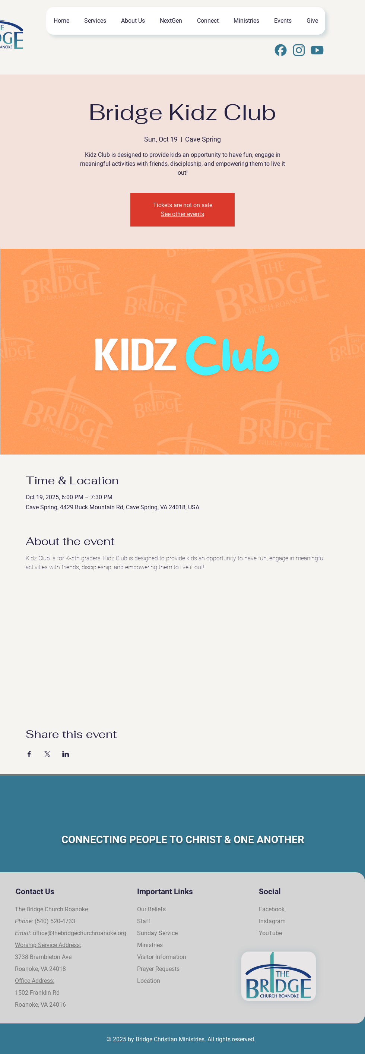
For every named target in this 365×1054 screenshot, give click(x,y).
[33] (317, 50)
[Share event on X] (47, 754)
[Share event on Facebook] (29, 754)
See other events (182, 214)
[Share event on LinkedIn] (65, 754)
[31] (280, 50)
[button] (94, 21)
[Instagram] (299, 50)
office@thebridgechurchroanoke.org (79, 933)
